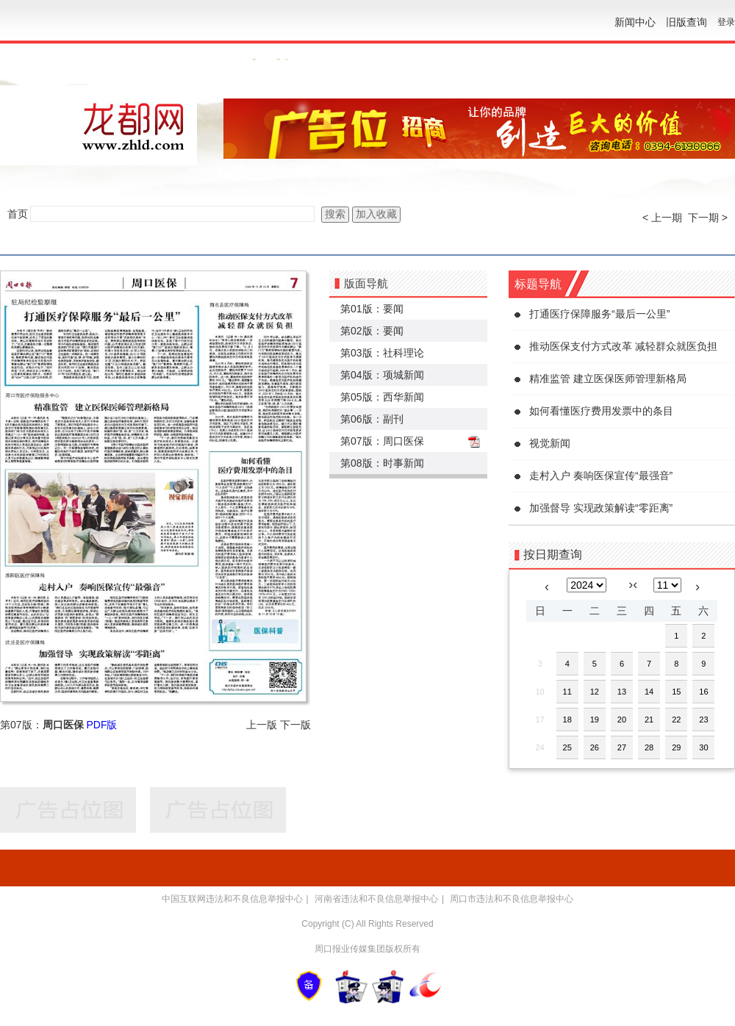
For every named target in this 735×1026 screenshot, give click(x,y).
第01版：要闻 (372, 309)
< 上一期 (662, 217)
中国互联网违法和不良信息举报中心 (232, 899)
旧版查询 (686, 22)
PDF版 (101, 725)
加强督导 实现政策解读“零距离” (601, 508)
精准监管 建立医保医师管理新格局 (607, 378)
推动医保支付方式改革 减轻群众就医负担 (623, 346)
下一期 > (708, 217)
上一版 (261, 725)
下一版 (295, 725)
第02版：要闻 (372, 331)
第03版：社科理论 (382, 353)
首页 (17, 214)
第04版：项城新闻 (382, 375)
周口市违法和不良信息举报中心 (511, 899)
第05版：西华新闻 (382, 397)
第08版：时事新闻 (382, 463)
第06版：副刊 (372, 419)
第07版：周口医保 (382, 441)
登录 (726, 22)
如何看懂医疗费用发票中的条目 (601, 411)
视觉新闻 (549, 443)
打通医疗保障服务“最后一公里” (599, 314)
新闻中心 (635, 22)
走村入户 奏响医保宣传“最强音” (601, 475)
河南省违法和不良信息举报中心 (376, 899)
